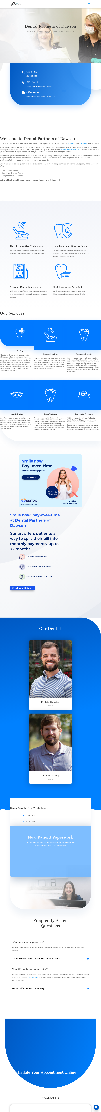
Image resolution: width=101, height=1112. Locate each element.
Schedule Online (50, 42)
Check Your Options (22, 588)
